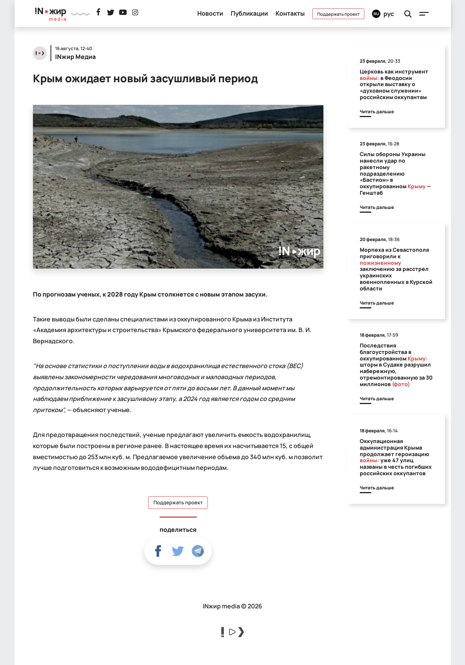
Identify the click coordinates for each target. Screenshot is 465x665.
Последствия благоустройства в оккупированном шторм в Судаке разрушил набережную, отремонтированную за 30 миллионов (396, 365)
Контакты (290, 13)
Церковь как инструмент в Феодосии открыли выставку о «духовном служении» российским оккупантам (394, 84)
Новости (210, 13)
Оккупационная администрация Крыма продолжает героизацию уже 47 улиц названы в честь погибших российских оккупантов (396, 457)
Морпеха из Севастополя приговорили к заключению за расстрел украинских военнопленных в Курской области (396, 269)
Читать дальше (377, 111)
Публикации (249, 13)
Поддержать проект (338, 14)
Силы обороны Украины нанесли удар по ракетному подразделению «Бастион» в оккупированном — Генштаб (395, 173)
